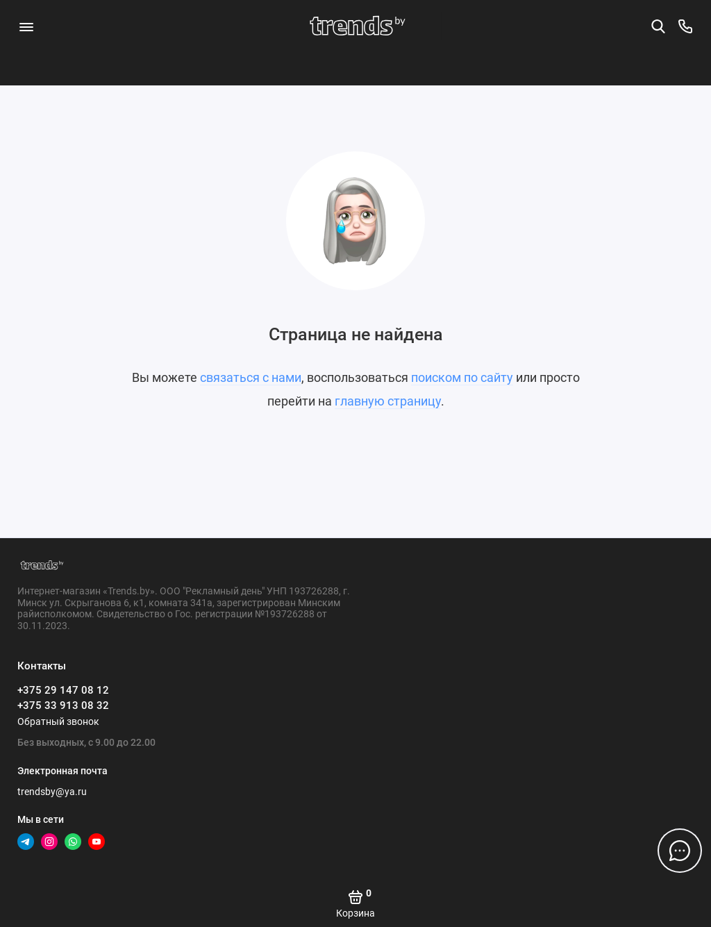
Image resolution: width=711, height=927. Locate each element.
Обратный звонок (58, 721)
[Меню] (26, 26)
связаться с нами (250, 377)
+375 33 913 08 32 (63, 705)
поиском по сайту (462, 377)
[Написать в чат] (680, 850)
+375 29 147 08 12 (63, 690)
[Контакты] (685, 26)
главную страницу (388, 401)
